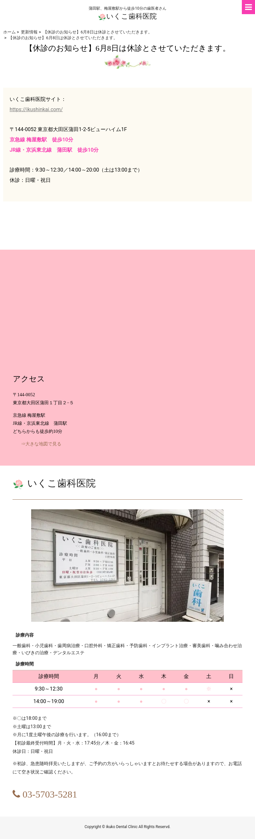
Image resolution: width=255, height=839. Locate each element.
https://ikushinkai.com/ (36, 109)
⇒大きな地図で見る (41, 444)
